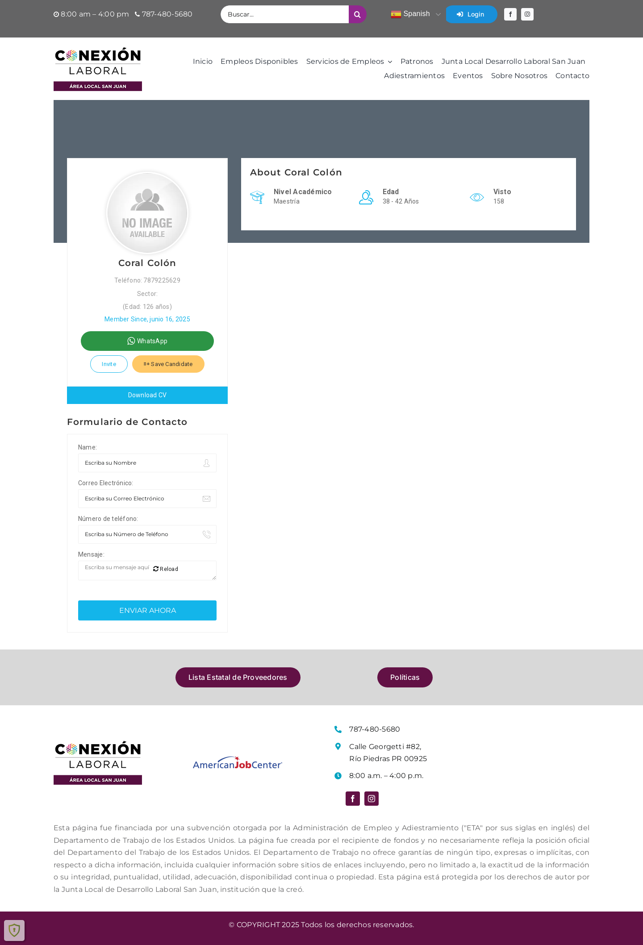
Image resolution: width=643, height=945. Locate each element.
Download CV (147, 395)
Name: (87, 447)
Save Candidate (168, 364)
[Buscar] (358, 14)
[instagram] (527, 14)
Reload (165, 569)
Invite (109, 364)
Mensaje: (91, 554)
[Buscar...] (284, 14)
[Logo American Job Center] (237, 759)
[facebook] (510, 14)
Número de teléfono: (108, 518)
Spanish (410, 14)
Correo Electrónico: (106, 483)
